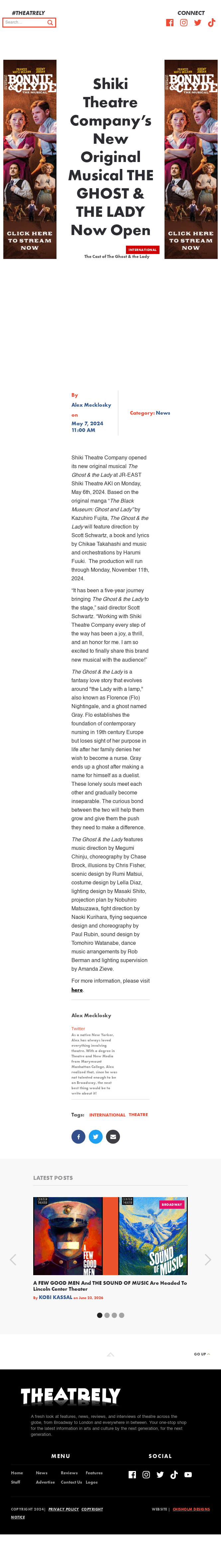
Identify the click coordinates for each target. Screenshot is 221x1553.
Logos (92, 1482)
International (143, 250)
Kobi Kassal (55, 1297)
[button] (211, 46)
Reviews (69, 1473)
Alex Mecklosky (91, 405)
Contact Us (71, 1482)
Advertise (45, 1482)
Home (17, 1473)
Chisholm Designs (191, 1509)
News (42, 1473)
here (77, 989)
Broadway (172, 1204)
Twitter (78, 1028)
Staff (15, 1482)
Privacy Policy (64, 1509)
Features (94, 1473)
